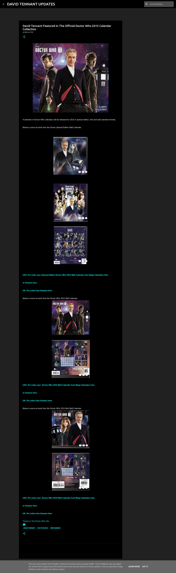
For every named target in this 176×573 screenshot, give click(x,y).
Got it (145, 566)
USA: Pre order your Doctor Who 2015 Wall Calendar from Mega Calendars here (59, 385)
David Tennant (29, 528)
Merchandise (55, 528)
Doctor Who (43, 528)
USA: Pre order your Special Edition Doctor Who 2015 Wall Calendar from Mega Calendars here (65, 275)
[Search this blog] (161, 4)
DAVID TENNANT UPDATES (31, 4)
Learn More (134, 566)
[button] (24, 37)
